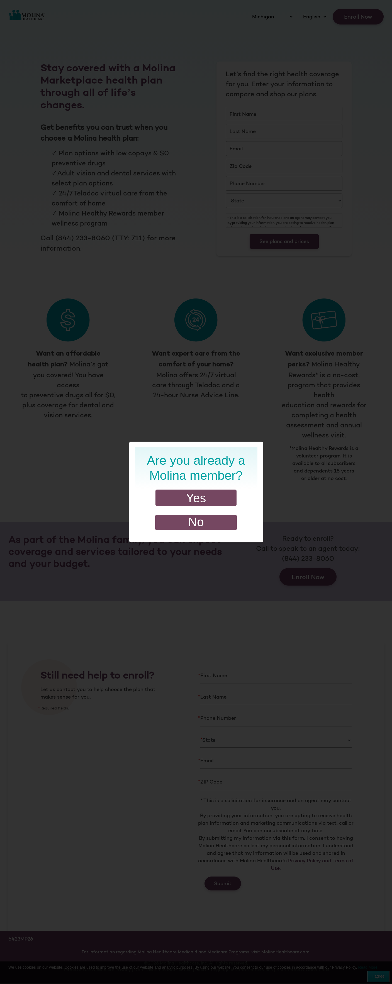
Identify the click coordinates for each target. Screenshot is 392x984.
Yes (196, 498)
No (196, 522)
